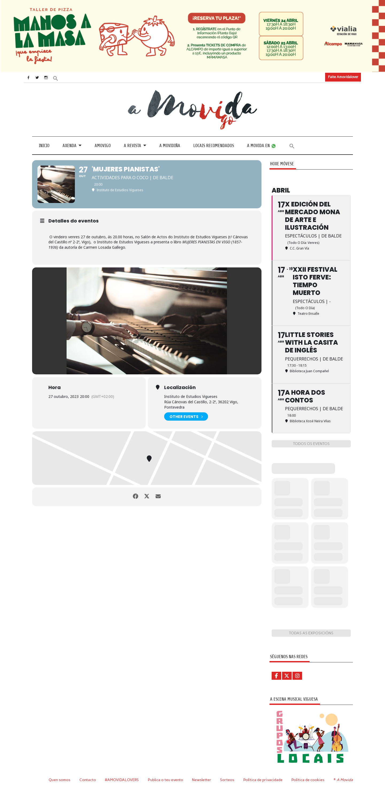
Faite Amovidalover (343, 77)
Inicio (44, 145)
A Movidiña (169, 145)
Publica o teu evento (166, 780)
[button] (61, 77)
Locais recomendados (213, 145)
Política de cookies (308, 780)
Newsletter (202, 780)
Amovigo (103, 145)
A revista (132, 145)
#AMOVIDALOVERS (122, 780)
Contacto (87, 780)
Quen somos (59, 780)
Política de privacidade (263, 780)
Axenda (69, 145)
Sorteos (228, 780)
